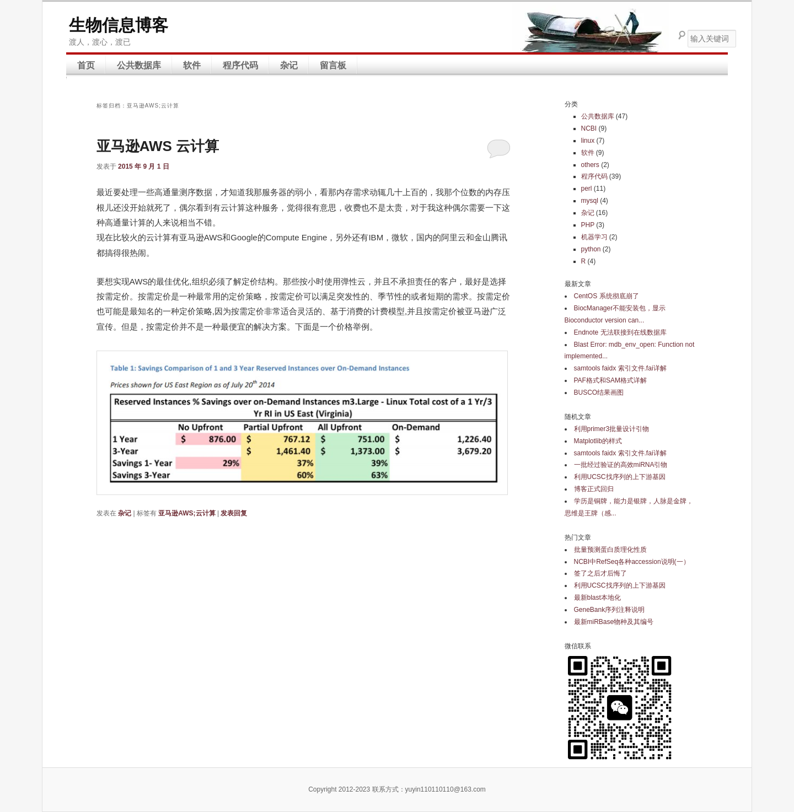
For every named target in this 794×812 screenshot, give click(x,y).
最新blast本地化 (597, 597)
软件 (192, 65)
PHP (587, 225)
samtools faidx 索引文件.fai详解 (620, 368)
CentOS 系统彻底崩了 (606, 296)
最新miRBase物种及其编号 (614, 622)
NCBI (589, 128)
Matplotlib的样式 (598, 441)
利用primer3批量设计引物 (612, 429)
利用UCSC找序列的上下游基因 (620, 477)
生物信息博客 (118, 25)
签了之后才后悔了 (600, 573)
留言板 (333, 65)
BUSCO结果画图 (599, 392)
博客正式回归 (594, 489)
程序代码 (240, 65)
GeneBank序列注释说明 (609, 610)
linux (588, 140)
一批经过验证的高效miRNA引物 (621, 465)
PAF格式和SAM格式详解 (610, 380)
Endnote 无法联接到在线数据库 (620, 332)
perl (586, 188)
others (590, 165)
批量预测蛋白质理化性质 (610, 549)
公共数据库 (139, 65)
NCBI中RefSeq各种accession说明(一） (632, 562)
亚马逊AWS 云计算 (157, 146)
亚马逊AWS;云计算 (186, 513)
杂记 (289, 65)
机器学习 (594, 237)
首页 (86, 65)
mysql (589, 201)
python (591, 249)
